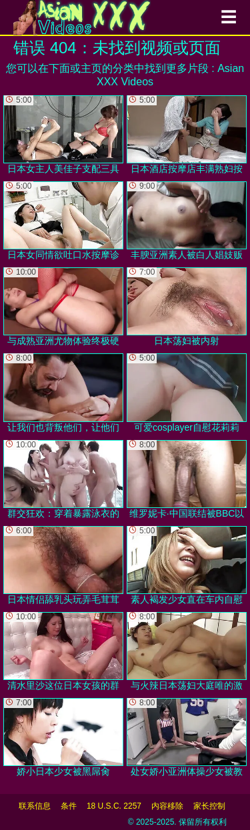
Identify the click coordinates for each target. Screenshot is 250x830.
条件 (69, 806)
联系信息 (35, 806)
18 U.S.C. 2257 (114, 806)
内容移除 (167, 806)
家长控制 (209, 806)
